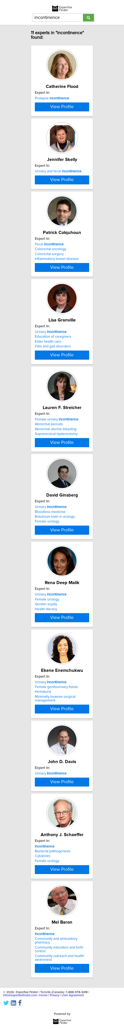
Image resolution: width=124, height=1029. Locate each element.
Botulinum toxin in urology (55, 602)
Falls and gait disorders (53, 409)
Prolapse (52, 98)
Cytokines (42, 997)
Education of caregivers (53, 399)
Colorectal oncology (50, 300)
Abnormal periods (49, 498)
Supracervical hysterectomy (56, 508)
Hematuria (43, 799)
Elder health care (48, 404)
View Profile (62, 132)
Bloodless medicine (50, 597)
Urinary (51, 394)
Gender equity (46, 700)
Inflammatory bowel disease (57, 310)
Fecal (49, 296)
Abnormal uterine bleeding (56, 503)
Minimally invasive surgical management (55, 806)
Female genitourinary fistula (56, 794)
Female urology (47, 606)
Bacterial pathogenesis (53, 992)
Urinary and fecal (58, 197)
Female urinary (56, 493)
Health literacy (46, 705)
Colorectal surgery (49, 305)
